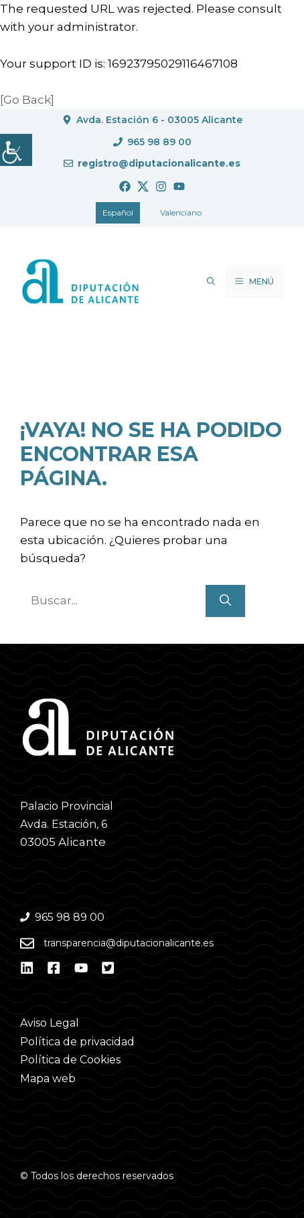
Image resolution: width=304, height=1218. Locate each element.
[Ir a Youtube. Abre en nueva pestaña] (179, 186)
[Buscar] (225, 601)
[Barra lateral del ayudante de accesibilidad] (16, 150)
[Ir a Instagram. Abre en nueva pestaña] (161, 186)
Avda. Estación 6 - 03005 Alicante (159, 120)
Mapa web (48, 1078)
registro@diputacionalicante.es (159, 163)
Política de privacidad (77, 1041)
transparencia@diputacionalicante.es (129, 943)
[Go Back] (27, 99)
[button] (211, 281)
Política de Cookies (70, 1059)
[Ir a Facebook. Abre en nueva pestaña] (125, 186)
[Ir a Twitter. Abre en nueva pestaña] (143, 186)
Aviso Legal (49, 1023)
